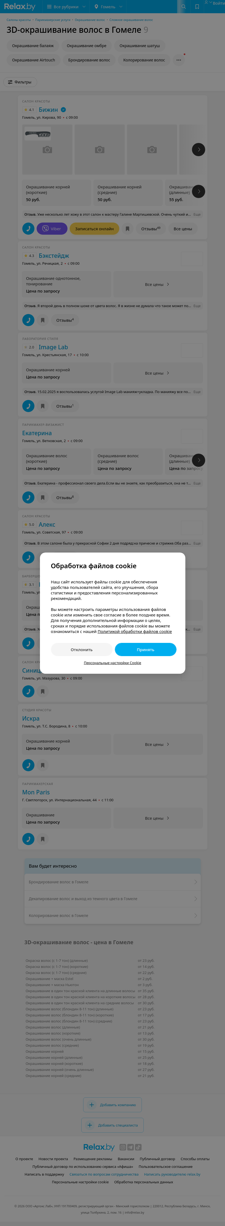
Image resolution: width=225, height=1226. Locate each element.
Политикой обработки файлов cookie (134, 631)
